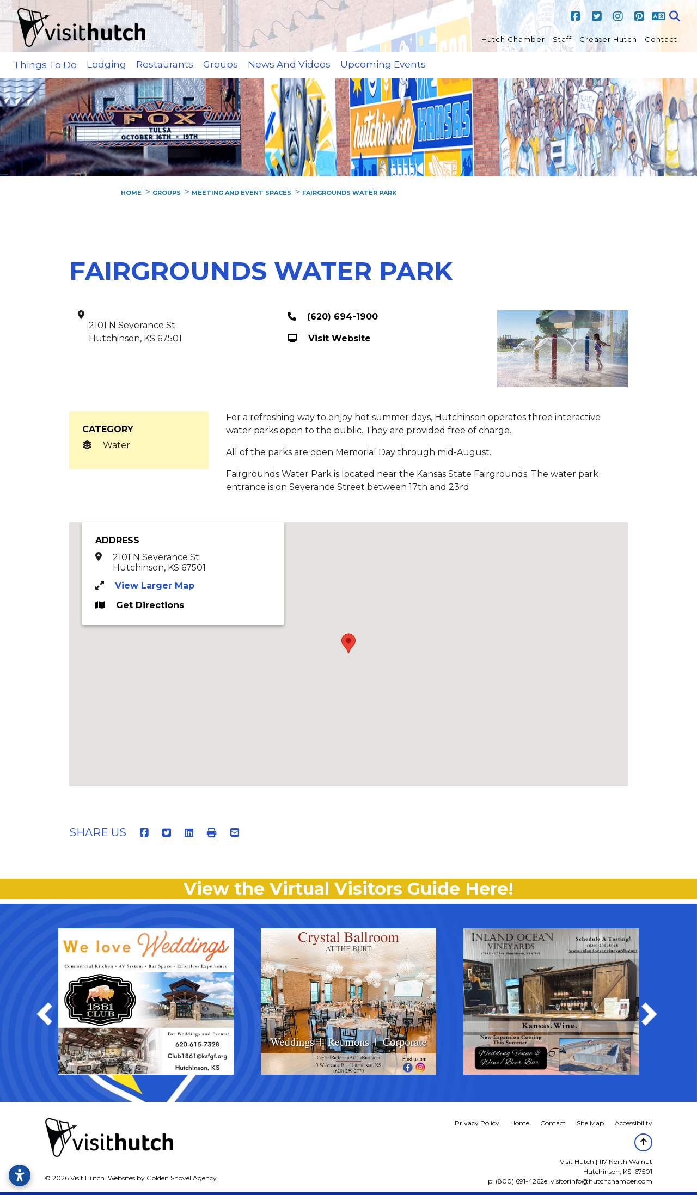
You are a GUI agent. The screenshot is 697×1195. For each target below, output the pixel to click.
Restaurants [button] (164, 64)
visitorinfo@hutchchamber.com (601, 1181)
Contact (661, 39)
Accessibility (633, 1123)
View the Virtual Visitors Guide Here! (348, 888)
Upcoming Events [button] (383, 64)
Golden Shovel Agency (181, 1178)
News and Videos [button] (289, 64)
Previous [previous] (50, 1016)
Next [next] (655, 1016)
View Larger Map (154, 585)
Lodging (106, 64)
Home (519, 1123)
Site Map (590, 1123)
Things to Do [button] (45, 64)
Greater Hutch (608, 39)
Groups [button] (220, 64)
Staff (562, 39)
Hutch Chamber (513, 39)
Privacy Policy (477, 1123)
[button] (348, 643)
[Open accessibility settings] (19, 1175)
